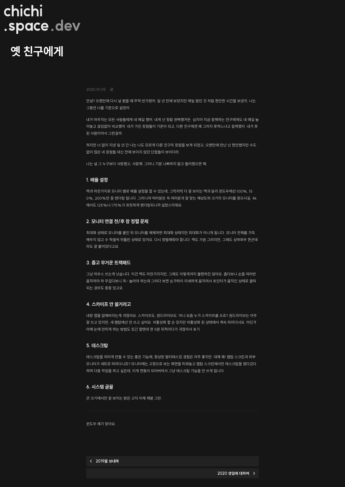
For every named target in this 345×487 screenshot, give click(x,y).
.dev (66, 25)
